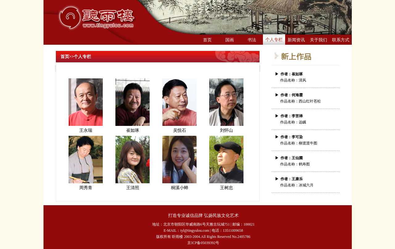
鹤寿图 (304, 164)
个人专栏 (274, 39)
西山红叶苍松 (310, 101)
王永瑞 (85, 130)
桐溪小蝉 (179, 187)
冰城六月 (306, 185)
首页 (207, 40)
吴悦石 (179, 130)
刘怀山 (226, 130)
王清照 (132, 187)
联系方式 (340, 40)
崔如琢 (132, 130)
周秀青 (85, 187)
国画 (229, 40)
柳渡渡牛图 (308, 143)
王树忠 (226, 187)
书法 (251, 40)
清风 (302, 80)
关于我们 (318, 40)
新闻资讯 (296, 40)
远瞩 (302, 122)
